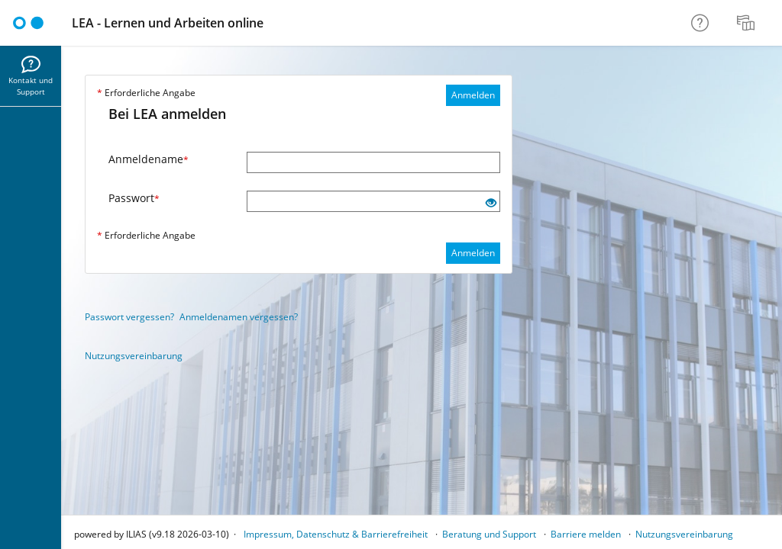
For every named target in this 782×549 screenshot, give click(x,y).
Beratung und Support (489, 534)
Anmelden (473, 94)
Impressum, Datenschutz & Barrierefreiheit (336, 534)
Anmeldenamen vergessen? (238, 316)
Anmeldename (148, 159)
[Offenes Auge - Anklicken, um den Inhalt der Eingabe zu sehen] (491, 203)
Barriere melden (586, 534)
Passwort (134, 198)
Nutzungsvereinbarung (134, 355)
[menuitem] (748, 23)
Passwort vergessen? (129, 316)
